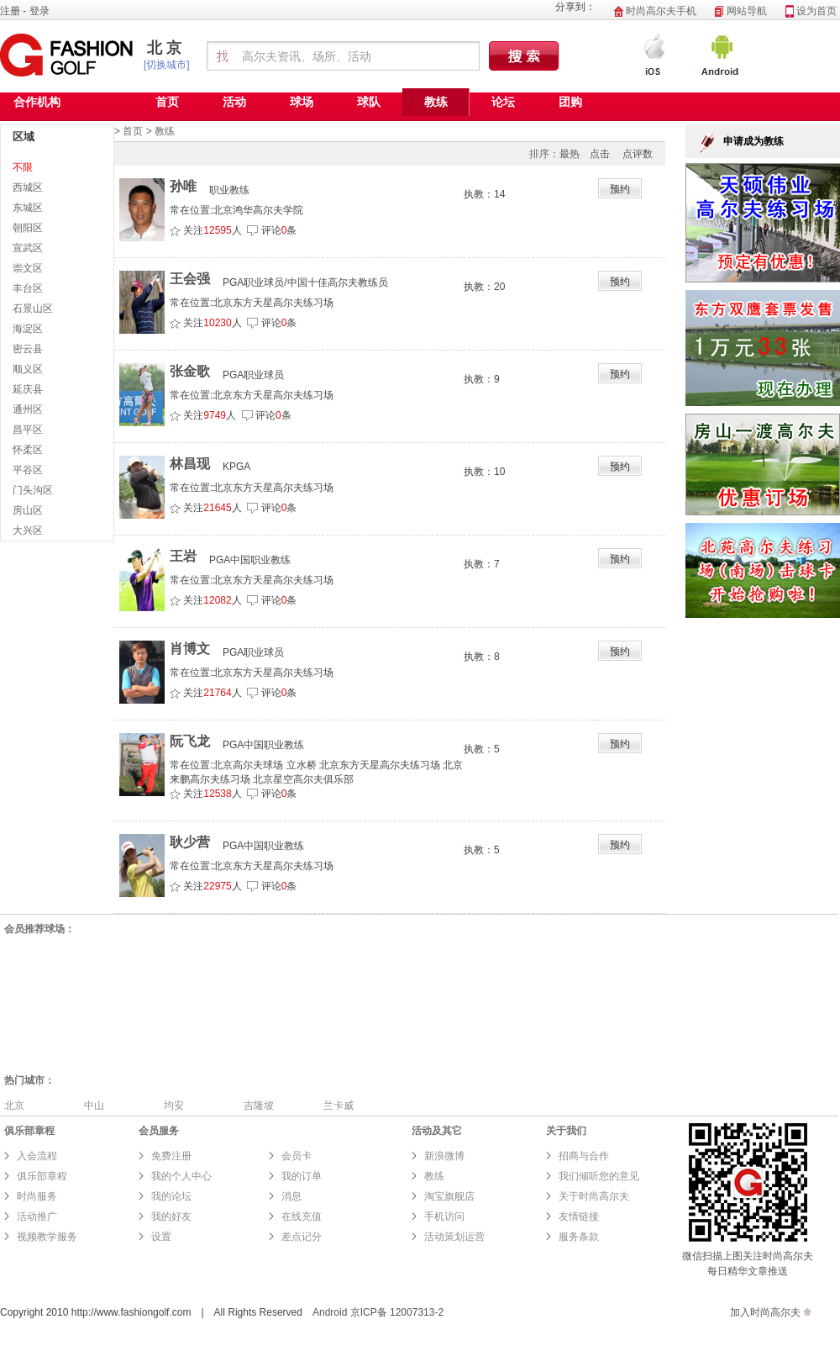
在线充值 (301, 1216)
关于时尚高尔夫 (594, 1196)
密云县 (28, 349)
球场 (301, 101)
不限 (23, 167)
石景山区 (33, 308)
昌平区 (28, 429)
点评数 (637, 154)
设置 (161, 1237)
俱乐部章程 (42, 1176)
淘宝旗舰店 (449, 1196)
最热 (569, 154)
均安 (174, 1105)
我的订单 (301, 1176)
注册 (10, 11)
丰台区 (28, 288)
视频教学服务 (47, 1237)
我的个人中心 (181, 1176)
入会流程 (37, 1156)
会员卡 (296, 1156)
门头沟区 (33, 490)
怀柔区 (28, 450)
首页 (167, 101)
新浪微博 (444, 1156)
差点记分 (301, 1237)
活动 (234, 101)
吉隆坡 (259, 1105)
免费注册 (171, 1156)
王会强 (190, 279)
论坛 (503, 101)
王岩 (183, 556)
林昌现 (190, 463)
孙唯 (183, 186)
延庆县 (28, 389)
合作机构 (36, 101)
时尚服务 (37, 1196)
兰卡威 (338, 1105)
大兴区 (28, 530)
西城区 (28, 187)
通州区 (28, 409)
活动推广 (37, 1216)
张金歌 (190, 371)
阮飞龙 (190, 741)
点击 (600, 154)
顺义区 (28, 369)
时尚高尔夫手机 (655, 11)
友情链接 (579, 1216)
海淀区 (28, 329)
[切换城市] (167, 65)
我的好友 (171, 1216)
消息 (291, 1196)
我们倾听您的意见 (599, 1176)
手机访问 (444, 1216)
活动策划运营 (454, 1237)
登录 (39, 11)
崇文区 (28, 268)
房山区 (28, 510)
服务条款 (580, 1237)
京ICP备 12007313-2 (397, 1312)
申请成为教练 (753, 141)
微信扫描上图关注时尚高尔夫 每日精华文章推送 (747, 1256)
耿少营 (190, 842)
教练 (436, 101)
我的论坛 (171, 1196)
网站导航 (740, 11)
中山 (94, 1105)
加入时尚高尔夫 (765, 1312)
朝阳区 (28, 228)
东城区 (28, 208)
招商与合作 (584, 1156)
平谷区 (28, 470)
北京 (166, 48)
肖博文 (190, 648)
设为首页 (811, 11)
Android (329, 1312)
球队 (369, 101)
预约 (620, 189)
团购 (570, 101)
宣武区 (28, 248)
